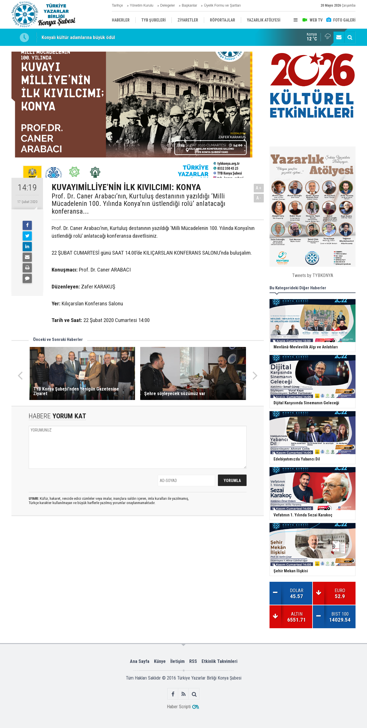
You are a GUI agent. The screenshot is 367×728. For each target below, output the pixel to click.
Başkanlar (189, 5)
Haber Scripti (179, 706)
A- (258, 198)
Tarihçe (117, 5)
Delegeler (167, 5)
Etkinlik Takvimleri (219, 661)
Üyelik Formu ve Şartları (222, 5)
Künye (160, 661)
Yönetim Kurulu (141, 5)
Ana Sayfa (139, 661)
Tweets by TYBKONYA (312, 275)
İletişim (177, 661)
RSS (193, 661)
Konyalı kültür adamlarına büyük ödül (78, 37)
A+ (259, 188)
